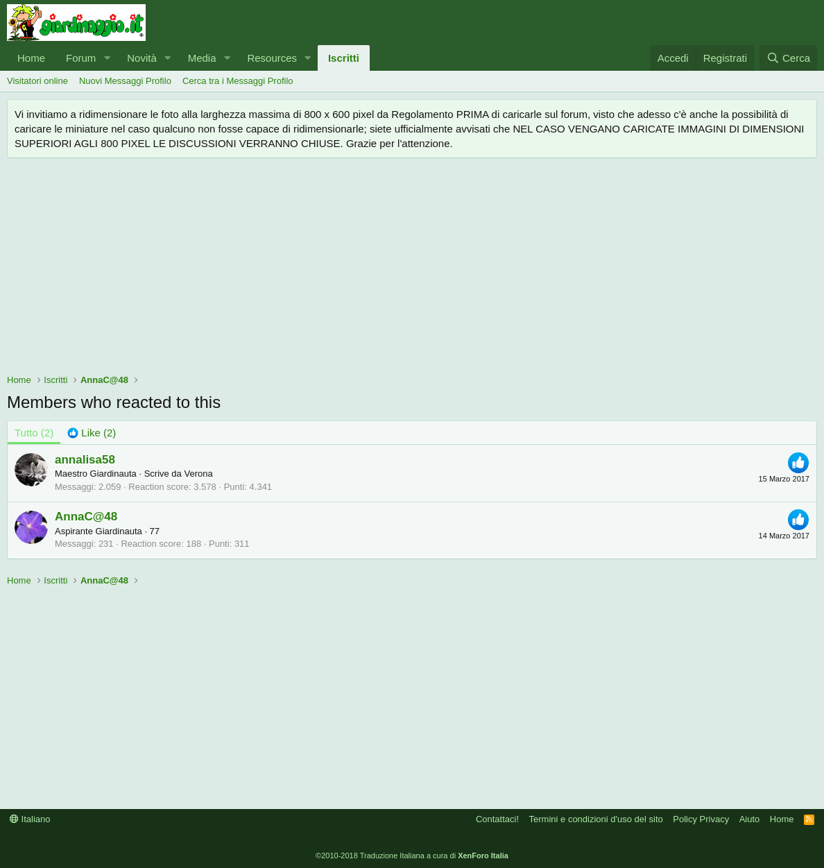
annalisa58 (85, 459)
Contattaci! (497, 819)
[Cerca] (788, 58)
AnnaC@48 (86, 516)
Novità (142, 58)
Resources (272, 58)
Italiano (30, 819)
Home (31, 58)
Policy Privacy (701, 819)
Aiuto (749, 819)
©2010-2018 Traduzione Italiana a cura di (412, 855)
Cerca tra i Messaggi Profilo (237, 81)
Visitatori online (37, 81)
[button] (107, 58)
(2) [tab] (34, 433)
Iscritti (343, 58)
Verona (198, 473)
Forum (81, 58)
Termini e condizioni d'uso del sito (596, 819)
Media (202, 58)
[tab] (91, 432)
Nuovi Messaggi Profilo (125, 81)
